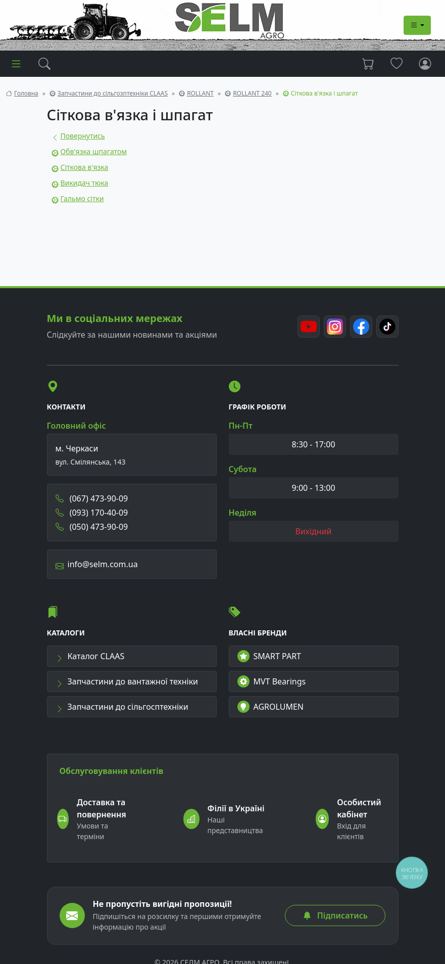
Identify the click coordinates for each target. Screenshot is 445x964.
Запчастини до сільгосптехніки (122, 706)
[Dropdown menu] (417, 25)
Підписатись (335, 915)
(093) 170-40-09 (92, 512)
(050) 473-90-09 (92, 526)
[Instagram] (335, 326)
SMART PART (269, 656)
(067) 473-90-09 (92, 498)
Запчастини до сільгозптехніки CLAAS (113, 93)
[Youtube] (309, 326)
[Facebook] (361, 326)
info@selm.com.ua (97, 564)
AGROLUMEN (270, 707)
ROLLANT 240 (252, 93)
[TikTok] (387, 326)
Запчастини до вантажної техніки (127, 681)
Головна (26, 93)
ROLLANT (200, 93)
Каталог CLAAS (90, 656)
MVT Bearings (271, 681)
